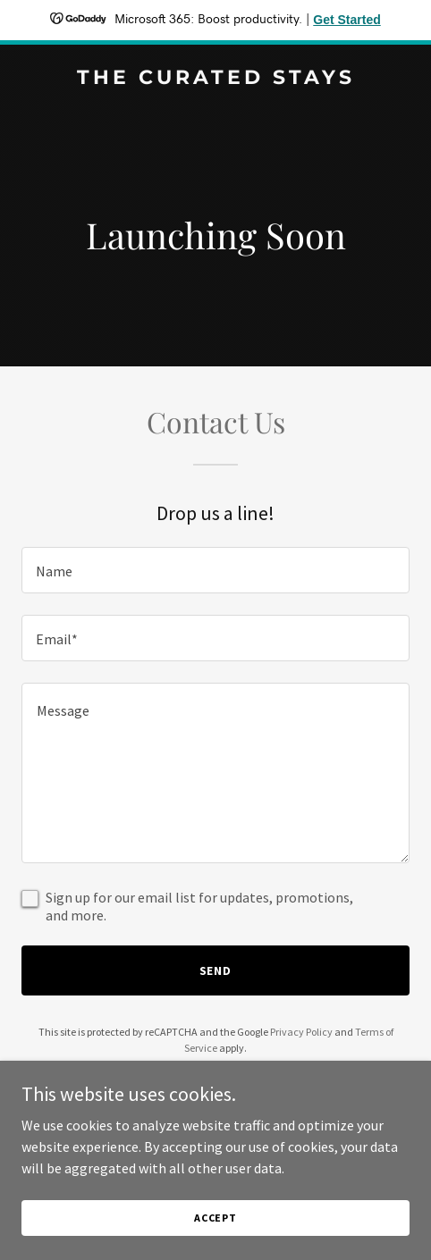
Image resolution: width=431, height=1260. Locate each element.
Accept (215, 1217)
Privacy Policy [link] (301, 1031)
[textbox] (215, 570)
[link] (215, 79)
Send (215, 970)
